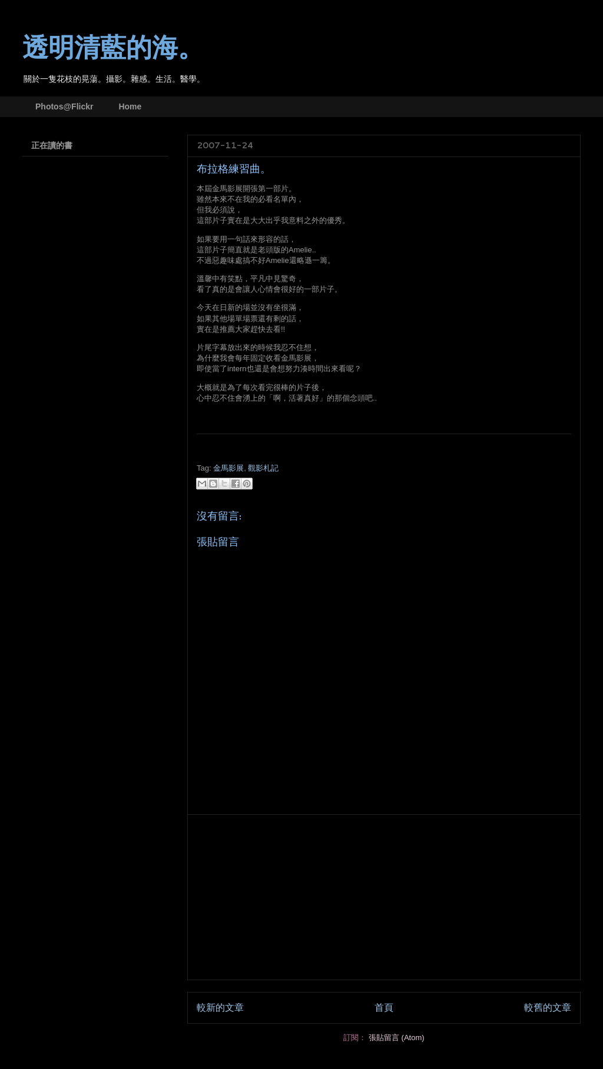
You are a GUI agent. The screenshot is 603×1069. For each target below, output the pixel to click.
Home (129, 106)
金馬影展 (228, 468)
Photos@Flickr (64, 106)
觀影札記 (263, 468)
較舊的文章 (547, 1008)
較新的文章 (220, 1008)
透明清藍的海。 (113, 48)
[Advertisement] (384, 897)
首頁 (384, 1008)
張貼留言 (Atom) (397, 1037)
